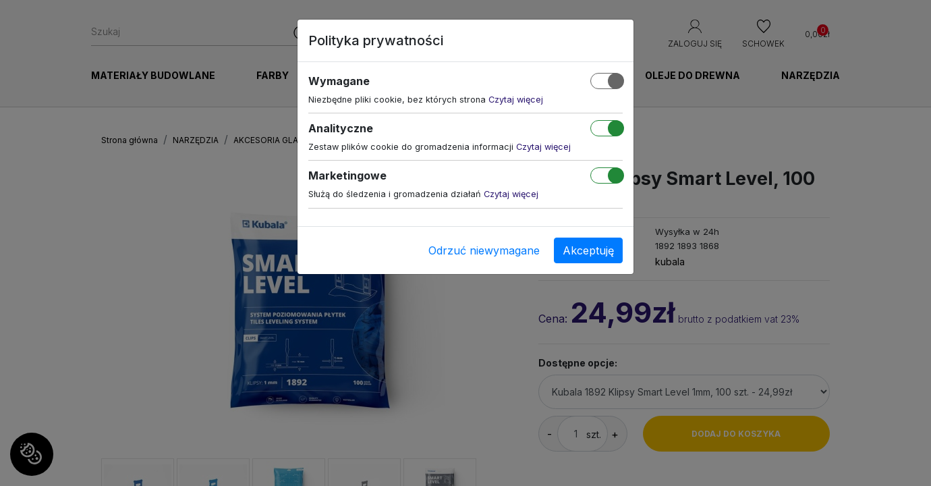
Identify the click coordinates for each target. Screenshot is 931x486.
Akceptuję (588, 250)
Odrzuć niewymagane (484, 250)
